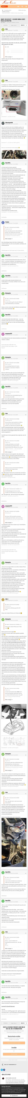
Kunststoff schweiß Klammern (8, 1006)
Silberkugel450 (9, 122)
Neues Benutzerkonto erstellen (14, 1042)
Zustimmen (14, 1095)
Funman (7, 222)
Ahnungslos (8, 293)
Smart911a (7, 163)
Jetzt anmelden (14, 1054)
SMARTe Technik (15, 22)
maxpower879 (8, 333)
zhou (4, 22)
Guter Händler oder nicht (11, 1078)
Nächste (22, 25)
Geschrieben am (11, 30)
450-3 (6, 599)
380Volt (9, 1079)
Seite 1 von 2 (14, 25)
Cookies (8, 1088)
